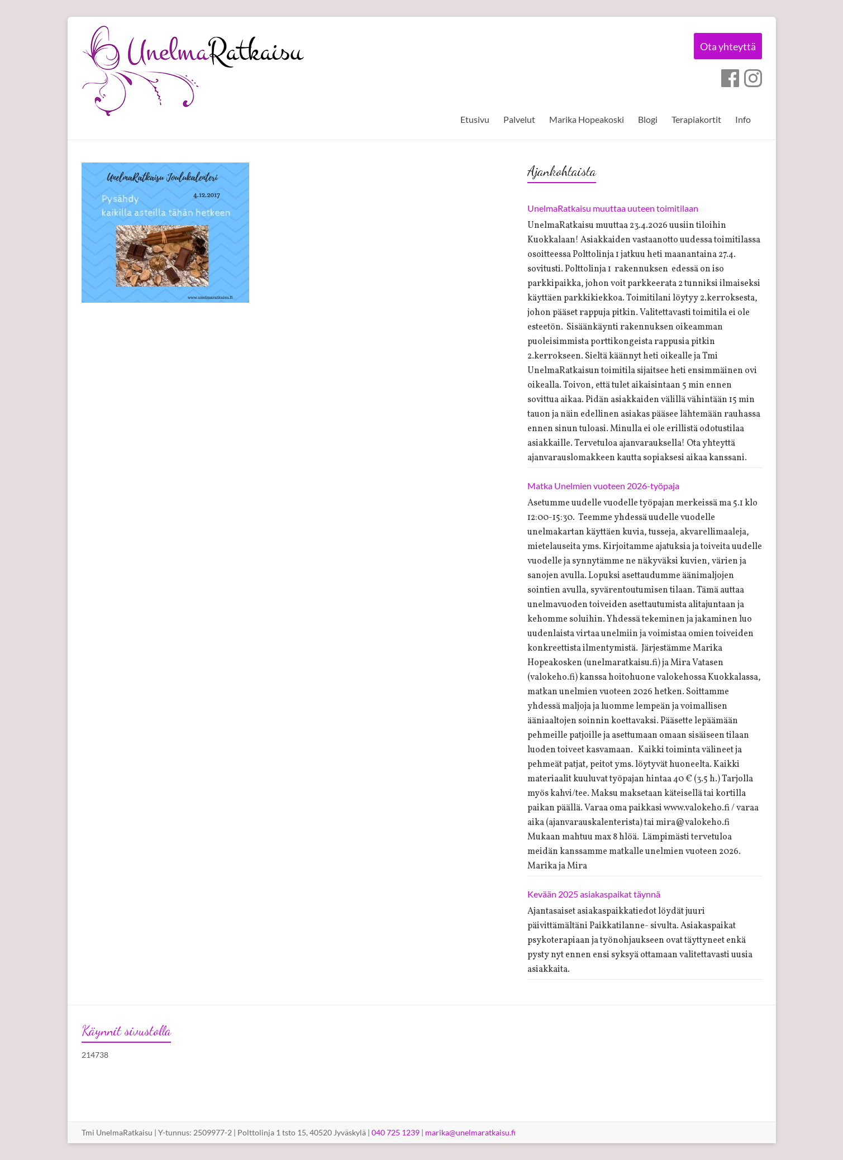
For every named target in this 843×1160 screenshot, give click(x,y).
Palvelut (519, 119)
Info (743, 119)
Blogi (648, 119)
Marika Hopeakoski (586, 119)
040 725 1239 (396, 1132)
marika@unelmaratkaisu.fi (470, 1132)
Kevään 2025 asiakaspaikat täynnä (593, 894)
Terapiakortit (696, 119)
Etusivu (474, 119)
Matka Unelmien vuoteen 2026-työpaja (603, 485)
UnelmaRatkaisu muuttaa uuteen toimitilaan (612, 208)
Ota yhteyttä (726, 47)
